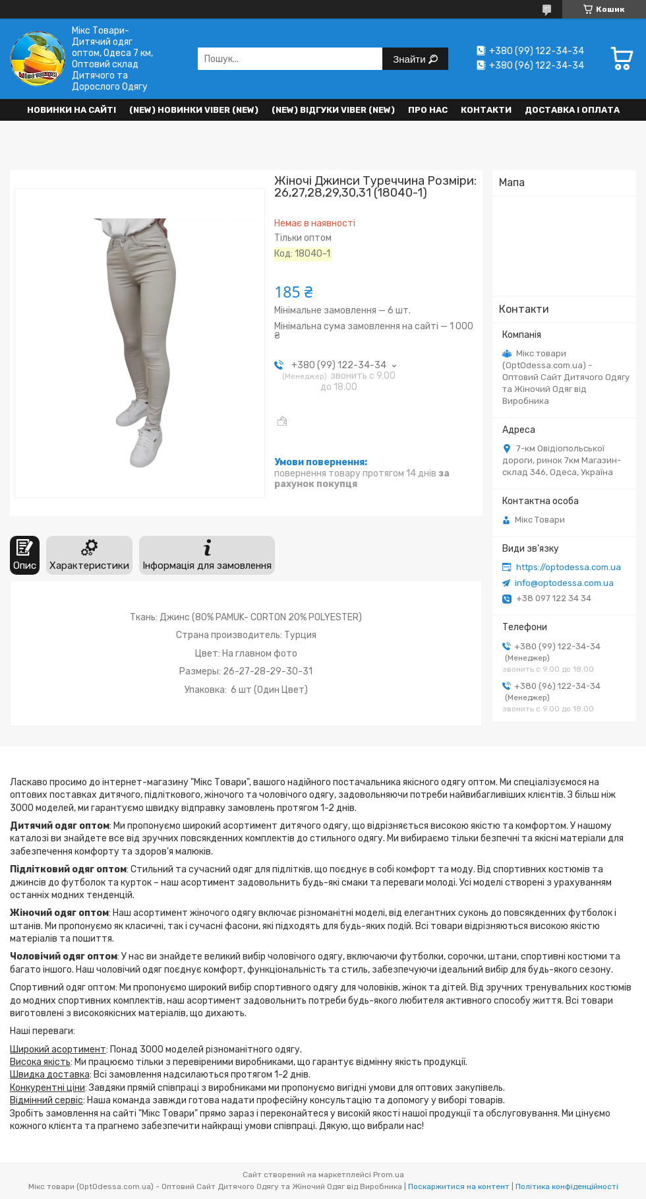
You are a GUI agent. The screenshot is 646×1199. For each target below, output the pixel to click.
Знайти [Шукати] (410, 59)
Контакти (486, 110)
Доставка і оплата (572, 110)
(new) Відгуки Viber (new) (333, 110)
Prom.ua (388, 1174)
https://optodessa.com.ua (568, 567)
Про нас (428, 110)
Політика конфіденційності (566, 1186)
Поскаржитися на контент (459, 1186)
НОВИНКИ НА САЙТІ (71, 110)
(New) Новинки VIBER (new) (193, 110)
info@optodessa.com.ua (564, 583)
